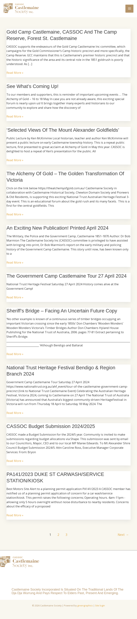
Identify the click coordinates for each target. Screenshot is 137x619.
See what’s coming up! (32, 88)
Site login (100, 607)
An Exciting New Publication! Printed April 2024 (57, 230)
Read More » (14, 75)
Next (123, 537)
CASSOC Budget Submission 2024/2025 (50, 428)
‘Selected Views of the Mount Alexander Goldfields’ (62, 132)
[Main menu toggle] (129, 10)
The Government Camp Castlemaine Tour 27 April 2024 (66, 278)
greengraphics (85, 607)
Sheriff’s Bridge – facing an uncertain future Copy (61, 313)
